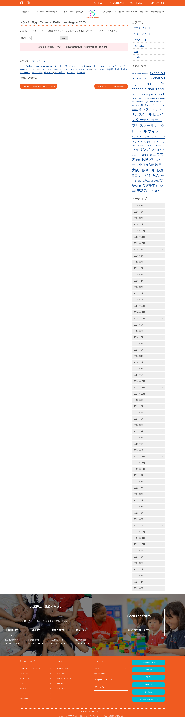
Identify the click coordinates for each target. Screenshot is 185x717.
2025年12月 (139, 231)
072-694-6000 (58, 643)
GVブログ (134, 12)
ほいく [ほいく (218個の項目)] (137, 105)
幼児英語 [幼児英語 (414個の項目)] (144, 180)
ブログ (22, 683)
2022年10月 (139, 469)
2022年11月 (139, 463)
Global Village (32, 66)
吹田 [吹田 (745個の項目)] (158, 165)
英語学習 (71, 72)
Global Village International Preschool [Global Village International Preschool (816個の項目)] (148, 83)
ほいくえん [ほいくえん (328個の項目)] (145, 105)
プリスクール (39, 12)
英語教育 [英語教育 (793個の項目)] (144, 191)
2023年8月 (139, 406)
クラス (96, 668)
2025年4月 (139, 281)
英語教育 (81, 72)
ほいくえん (79, 12)
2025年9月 (139, 249)
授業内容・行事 (99, 673)
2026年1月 (139, 224)
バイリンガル (98, 69)
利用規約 (112, 716)
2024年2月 (139, 369)
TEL (97, 3)
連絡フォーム (144, 12)
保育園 (110, 69)
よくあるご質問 (25, 678)
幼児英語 (48, 72)
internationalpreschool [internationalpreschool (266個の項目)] (144, 98)
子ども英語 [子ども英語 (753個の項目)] (150, 175)
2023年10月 (139, 394)
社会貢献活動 (24, 673)
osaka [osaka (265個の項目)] (152, 102)
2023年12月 (139, 381)
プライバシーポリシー (102, 716)
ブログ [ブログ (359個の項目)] (157, 150)
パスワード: (39, 38)
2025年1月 (139, 300)
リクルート (24, 693)
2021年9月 (139, 550)
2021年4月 (139, 582)
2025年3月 (139, 287)
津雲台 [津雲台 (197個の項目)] (153, 181)
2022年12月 (139, 456)
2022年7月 (139, 488)
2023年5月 (139, 425)
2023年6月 (139, 419)
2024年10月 (139, 318)
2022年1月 (139, 525)
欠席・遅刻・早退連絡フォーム (148, 699)
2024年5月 (139, 350)
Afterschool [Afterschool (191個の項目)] (140, 73)
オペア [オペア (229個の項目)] (157, 126)
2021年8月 (139, 557)
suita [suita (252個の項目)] (157, 102)
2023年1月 (139, 450)
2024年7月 (139, 337)
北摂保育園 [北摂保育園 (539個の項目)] (146, 165)
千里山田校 (148, 670)
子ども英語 (37, 72)
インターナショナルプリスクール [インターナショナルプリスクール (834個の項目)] (148, 119)
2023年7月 (139, 412)
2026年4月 (139, 206)
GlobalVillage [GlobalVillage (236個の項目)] (144, 79)
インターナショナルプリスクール (105, 66)
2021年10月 (139, 544)
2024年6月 (139, 343)
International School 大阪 (54, 66)
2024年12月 (139, 306)
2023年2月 (139, 444)
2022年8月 (139, 481)
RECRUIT (137, 3)
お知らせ (23, 688)
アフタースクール (67, 12)
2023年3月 (139, 438)
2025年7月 (139, 262)
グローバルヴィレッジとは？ (30, 668)
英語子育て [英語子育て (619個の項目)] (150, 185)
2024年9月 (139, 325)
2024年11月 (139, 312)
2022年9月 (139, 475)
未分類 (137, 57)
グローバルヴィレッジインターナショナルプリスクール (64, 69)
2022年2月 (139, 519)
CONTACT (116, 3)
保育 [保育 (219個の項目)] (154, 155)
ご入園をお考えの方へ (108, 12)
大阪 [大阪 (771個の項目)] (135, 170)
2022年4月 (139, 507)
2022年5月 (139, 500)
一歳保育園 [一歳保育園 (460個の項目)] (145, 154)
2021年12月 (139, 532)
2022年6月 (139, 494)
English (157, 3)
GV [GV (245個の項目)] (133, 99)
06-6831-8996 (12, 643)
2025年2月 (139, 293)
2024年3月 (139, 362)
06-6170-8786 (81, 643)
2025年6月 (139, 268)
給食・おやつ (62, 673)
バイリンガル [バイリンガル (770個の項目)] (143, 150)
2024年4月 (139, 356)
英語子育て (59, 72)
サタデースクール (52, 12)
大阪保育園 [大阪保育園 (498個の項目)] (146, 170)
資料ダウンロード (124, 12)
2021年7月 (139, 563)
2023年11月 (139, 387)
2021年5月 (139, 576)
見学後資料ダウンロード (148, 662)
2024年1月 (139, 375)
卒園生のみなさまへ (157, 12)
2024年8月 (139, 331)
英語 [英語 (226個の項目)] (157, 181)
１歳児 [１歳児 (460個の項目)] (156, 190)
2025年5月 (139, 274)
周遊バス (60, 683)
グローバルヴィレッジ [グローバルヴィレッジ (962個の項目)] (148, 131)
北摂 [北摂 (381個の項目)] (138, 160)
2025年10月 (139, 243)
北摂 (117, 69)
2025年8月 (139, 256)
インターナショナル (78, 66)
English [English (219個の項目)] (146, 73)
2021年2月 (139, 588)
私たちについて (27, 12)
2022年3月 (139, 513)
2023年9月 (139, 400)
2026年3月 (139, 212)
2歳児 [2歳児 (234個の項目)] (134, 73)
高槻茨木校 (148, 684)
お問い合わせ (24, 698)
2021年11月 (139, 538)
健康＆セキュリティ (64, 678)
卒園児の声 (61, 688)
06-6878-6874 (35, 643)
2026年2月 (139, 218)
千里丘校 (148, 677)
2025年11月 (139, 237)
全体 (136, 51)
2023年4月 (139, 431)
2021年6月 (139, 569)
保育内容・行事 (62, 668)
